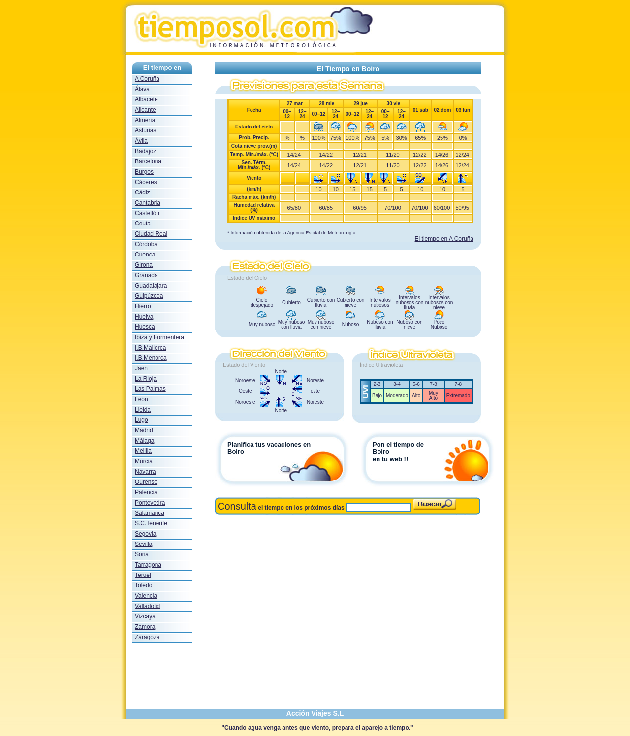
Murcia (144, 461)
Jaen (141, 368)
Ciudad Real (151, 233)
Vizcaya (145, 616)
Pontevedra (150, 502)
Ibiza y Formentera (159, 337)
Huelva (144, 316)
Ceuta (143, 223)
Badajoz (145, 151)
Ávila (141, 140)
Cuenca (145, 254)
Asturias (145, 130)
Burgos (144, 171)
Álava (142, 89)
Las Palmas (150, 388)
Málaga (144, 440)
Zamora (145, 626)
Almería (145, 120)
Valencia (146, 595)
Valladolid (147, 606)
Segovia (145, 533)
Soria (142, 554)
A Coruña (147, 78)
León (141, 399)
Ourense (146, 482)
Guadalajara (151, 285)
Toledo (143, 585)
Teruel (143, 575)
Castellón (147, 213)
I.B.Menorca (151, 357)
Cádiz (142, 192)
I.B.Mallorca (150, 347)
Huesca (145, 326)
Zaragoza (147, 637)
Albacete (146, 99)
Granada (146, 275)
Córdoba (146, 244)
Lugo (141, 419)
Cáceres (146, 182)
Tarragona (148, 564)
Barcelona (148, 161)
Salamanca (149, 513)
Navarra (145, 471)
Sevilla (143, 544)
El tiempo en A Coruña (444, 238)
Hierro (143, 306)
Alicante (145, 109)
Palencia (146, 492)
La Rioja (146, 378)
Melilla (143, 451)
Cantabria (147, 202)
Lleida (143, 409)
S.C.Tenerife (151, 523)
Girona (144, 264)
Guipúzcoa (149, 295)
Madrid (144, 430)
